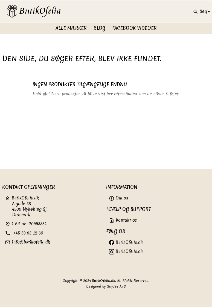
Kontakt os (123, 220)
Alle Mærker (71, 28)
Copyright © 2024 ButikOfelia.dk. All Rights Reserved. (106, 280)
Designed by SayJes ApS (106, 286)
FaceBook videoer (134, 28)
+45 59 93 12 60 (24, 233)
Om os (118, 198)
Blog (99, 28)
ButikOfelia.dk (126, 242)
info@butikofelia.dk (27, 242)
